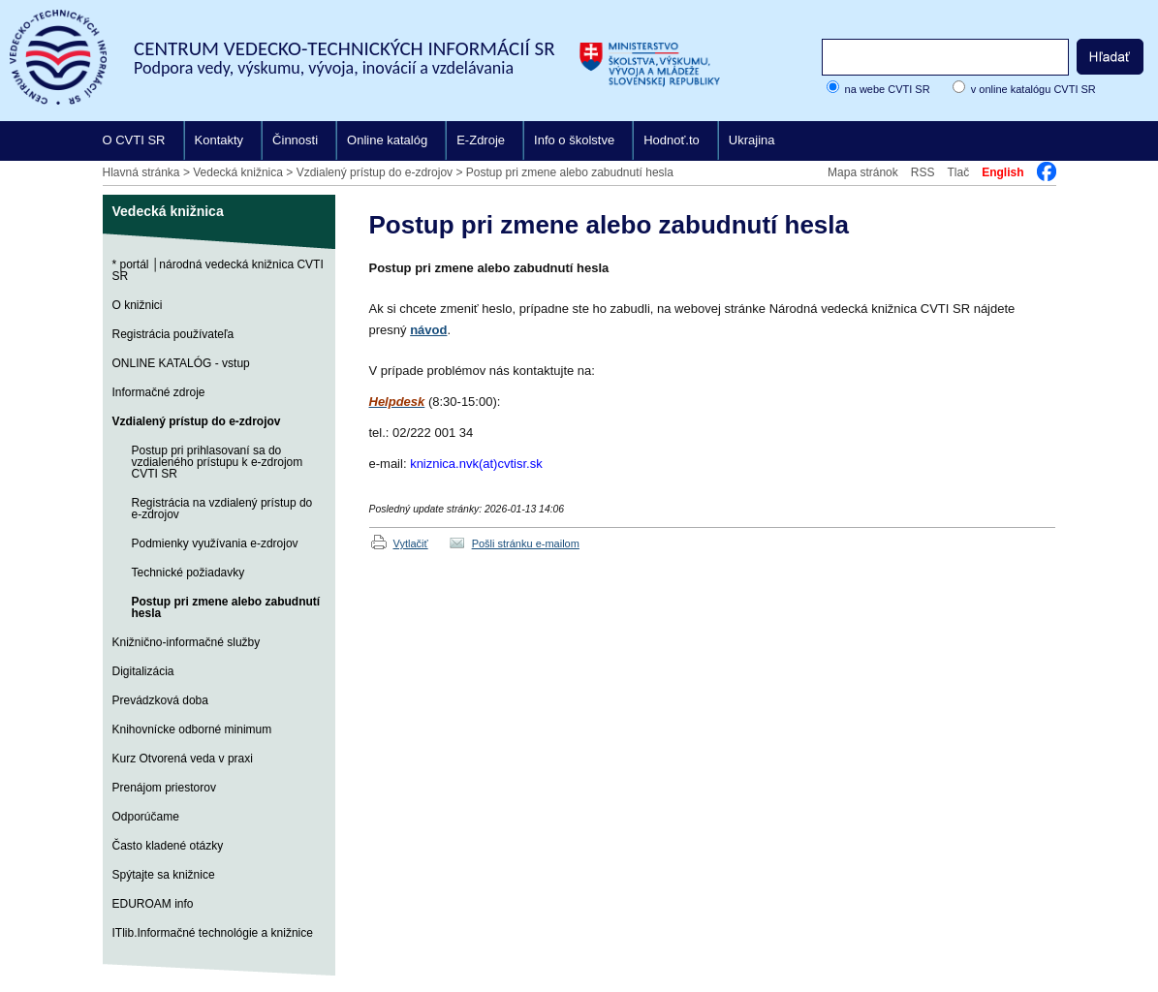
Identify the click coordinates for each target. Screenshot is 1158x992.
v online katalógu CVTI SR (1033, 89)
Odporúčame (145, 816)
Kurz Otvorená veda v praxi (182, 758)
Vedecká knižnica (238, 172)
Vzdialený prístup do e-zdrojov (375, 172)
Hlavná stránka (141, 172)
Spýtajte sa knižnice (163, 875)
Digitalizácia (143, 671)
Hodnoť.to (671, 140)
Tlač (958, 172)
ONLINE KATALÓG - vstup (181, 363)
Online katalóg (387, 140)
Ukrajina (752, 140)
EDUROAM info (153, 904)
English (1002, 172)
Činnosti (295, 140)
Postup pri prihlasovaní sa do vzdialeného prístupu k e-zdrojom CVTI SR (217, 462)
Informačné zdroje (158, 392)
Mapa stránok (863, 172)
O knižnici (137, 305)
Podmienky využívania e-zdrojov (215, 543)
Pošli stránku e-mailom (525, 543)
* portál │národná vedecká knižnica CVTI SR (218, 270)
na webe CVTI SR (887, 89)
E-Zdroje (480, 140)
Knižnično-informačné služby (186, 642)
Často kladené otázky (168, 845)
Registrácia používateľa (173, 334)
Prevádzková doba (160, 700)
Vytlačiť (410, 543)
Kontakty (219, 140)
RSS (923, 172)
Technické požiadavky (188, 572)
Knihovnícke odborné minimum (192, 729)
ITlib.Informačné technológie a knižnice (212, 933)
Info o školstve (574, 140)
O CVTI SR (134, 140)
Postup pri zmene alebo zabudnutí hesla (569, 172)
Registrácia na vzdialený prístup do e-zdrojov (222, 508)
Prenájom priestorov (164, 787)
